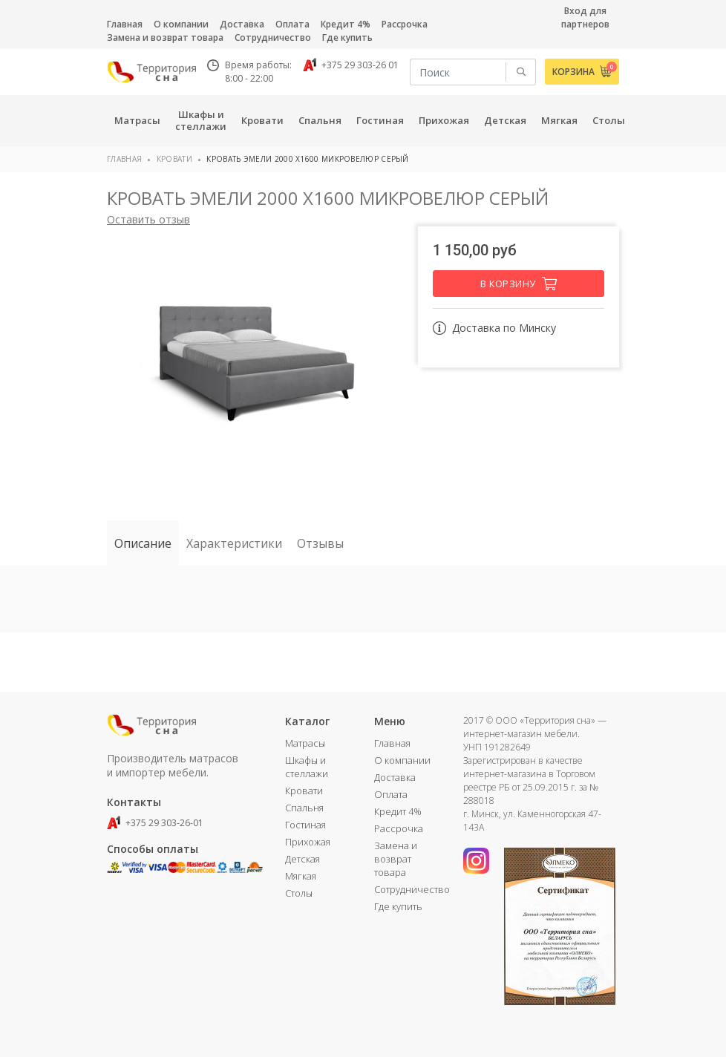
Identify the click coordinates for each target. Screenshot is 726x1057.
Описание (142, 543)
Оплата (292, 24)
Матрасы (305, 743)
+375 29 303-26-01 (155, 823)
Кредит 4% (345, 24)
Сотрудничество (273, 37)
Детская (302, 858)
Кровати (174, 159)
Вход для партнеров (585, 17)
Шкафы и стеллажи (306, 766)
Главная (125, 24)
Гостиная (305, 824)
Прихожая (307, 841)
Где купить (347, 37)
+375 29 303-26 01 (351, 65)
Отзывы (320, 543)
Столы (299, 893)
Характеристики (234, 543)
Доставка (242, 24)
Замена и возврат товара (165, 37)
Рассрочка (405, 24)
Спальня (304, 807)
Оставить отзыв (148, 219)
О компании (181, 24)
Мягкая (300, 876)
